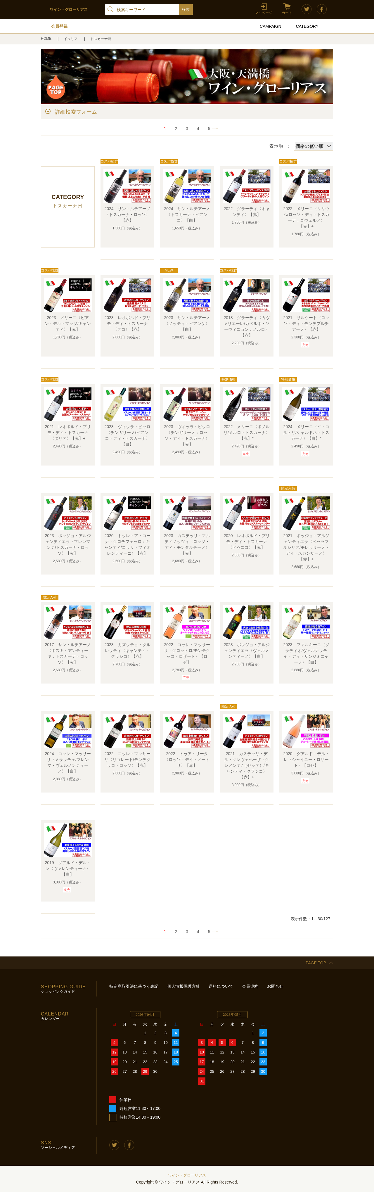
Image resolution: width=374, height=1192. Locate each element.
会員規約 (250, 986)
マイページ (263, 13)
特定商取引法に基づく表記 (133, 986)
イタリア (71, 39)
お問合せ (275, 986)
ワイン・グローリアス (187, 1175)
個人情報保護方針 (183, 986)
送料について (221, 986)
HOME (46, 39)
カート (287, 13)
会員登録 (59, 26)
